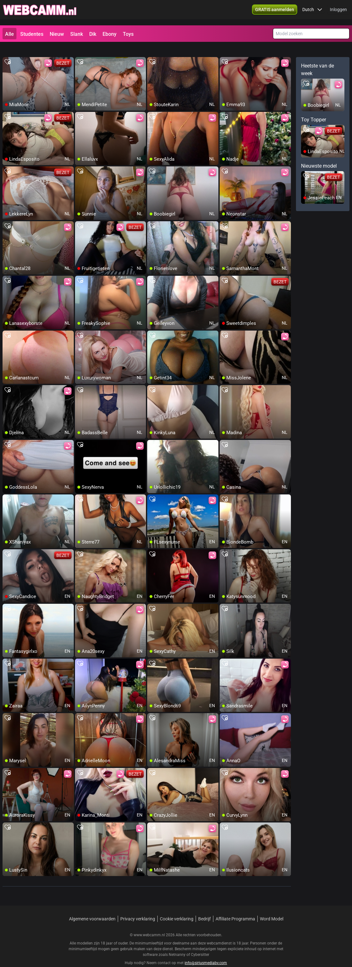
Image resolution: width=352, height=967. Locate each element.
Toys (128, 34)
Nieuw (57, 34)
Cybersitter (200, 943)
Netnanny (177, 943)
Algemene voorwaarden (92, 907)
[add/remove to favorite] (7, 50)
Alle (9, 34)
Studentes (31, 34)
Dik (92, 34)
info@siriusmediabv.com (206, 951)
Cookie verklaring (176, 907)
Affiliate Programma (235, 907)
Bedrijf (204, 907)
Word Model (271, 907)
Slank (76, 34)
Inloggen (338, 12)
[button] (312, 12)
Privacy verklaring (137, 907)
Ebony (109, 34)
